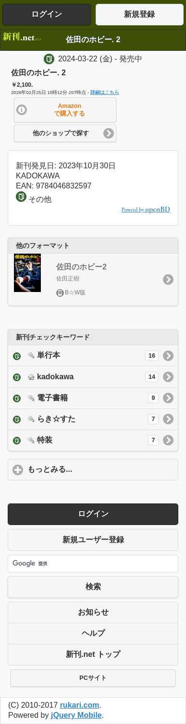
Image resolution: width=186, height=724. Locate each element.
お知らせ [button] (93, 612)
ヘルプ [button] (93, 633)
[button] (65, 109)
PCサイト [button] (92, 678)
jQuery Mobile (76, 715)
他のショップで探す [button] (61, 133)
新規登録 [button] (139, 14)
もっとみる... (94, 469)
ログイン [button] (46, 14)
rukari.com (79, 705)
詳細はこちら (104, 92)
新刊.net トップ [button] (93, 654)
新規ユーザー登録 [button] (93, 540)
